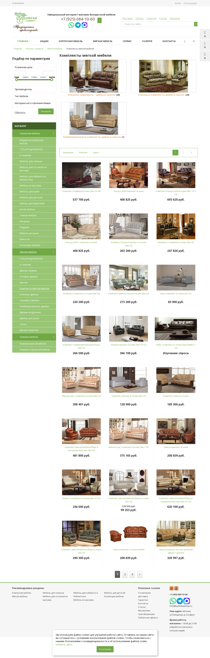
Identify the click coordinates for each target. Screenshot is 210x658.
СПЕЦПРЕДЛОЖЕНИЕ (31, 149)
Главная (24, 41)
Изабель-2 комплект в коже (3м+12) (176, 263)
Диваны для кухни (29, 318)
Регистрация (190, 3)
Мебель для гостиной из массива (33, 169)
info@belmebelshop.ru (181, 627)
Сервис (133, 41)
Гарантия (151, 18)
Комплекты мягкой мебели (34, 288)
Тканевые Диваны (29, 300)
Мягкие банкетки (29, 330)
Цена (96, 173)
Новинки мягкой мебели (33, 343)
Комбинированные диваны (34, 306)
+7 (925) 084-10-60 (78, 19)
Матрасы (25, 221)
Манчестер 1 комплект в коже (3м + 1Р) (128, 468)
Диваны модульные (30, 312)
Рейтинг (83, 173)
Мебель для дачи (29, 233)
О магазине (18, 3)
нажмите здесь (64, 644)
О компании (144, 613)
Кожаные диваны (29, 294)
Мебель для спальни (31, 161)
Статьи (163, 18)
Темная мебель (28, 215)
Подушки (24, 227)
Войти (178, 3)
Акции (46, 41)
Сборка (139, 18)
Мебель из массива (30, 185)
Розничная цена (23, 67)
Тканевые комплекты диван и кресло (161, 105)
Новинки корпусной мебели (35, 349)
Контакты (175, 18)
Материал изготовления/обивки (33, 103)
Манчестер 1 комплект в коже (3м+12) (81, 417)
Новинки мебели (37, 337)
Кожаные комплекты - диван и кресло (91, 105)
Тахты (23, 324)
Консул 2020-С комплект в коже (81, 263)
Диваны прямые (28, 270)
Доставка (127, 18)
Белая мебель (27, 209)
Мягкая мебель (107, 41)
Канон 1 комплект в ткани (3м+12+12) (81, 519)
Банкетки (25, 239)
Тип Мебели (21, 96)
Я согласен (105, 649)
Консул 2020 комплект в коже (129, 212)
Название (68, 173)
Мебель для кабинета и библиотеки (33, 178)
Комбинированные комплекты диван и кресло (92, 158)
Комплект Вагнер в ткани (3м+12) (129, 417)
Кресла (23, 282)
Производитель (23, 89)
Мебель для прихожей (32, 203)
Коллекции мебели (30, 245)
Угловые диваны (29, 276)
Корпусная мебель (74, 41)
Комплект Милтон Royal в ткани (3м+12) (128, 314)
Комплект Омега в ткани (176, 417)
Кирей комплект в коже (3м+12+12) (128, 365)
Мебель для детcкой (31, 197)
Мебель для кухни (29, 191)
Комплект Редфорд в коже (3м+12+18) (81, 212)
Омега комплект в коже (176, 468)
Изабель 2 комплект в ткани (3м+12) (81, 314)
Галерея (154, 41)
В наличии (25, 155)
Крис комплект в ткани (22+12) (175, 314)
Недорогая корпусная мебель (31, 142)
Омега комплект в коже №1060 (128, 570)
